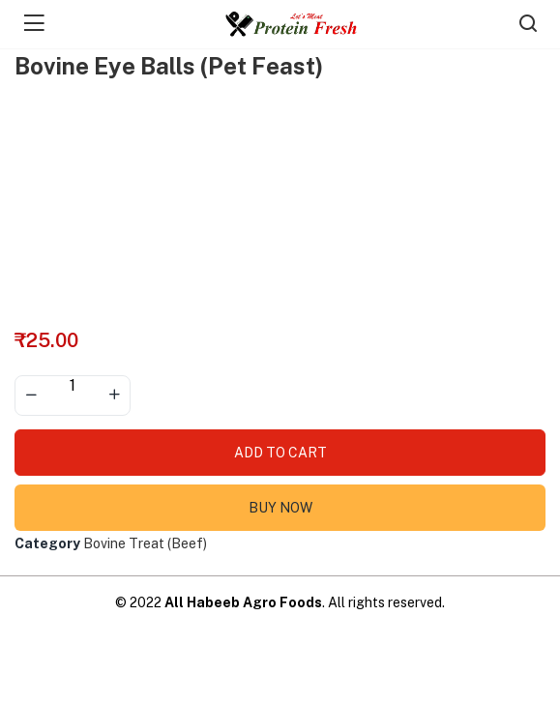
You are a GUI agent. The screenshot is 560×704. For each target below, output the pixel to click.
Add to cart (280, 452)
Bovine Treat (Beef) (145, 543)
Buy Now (280, 507)
